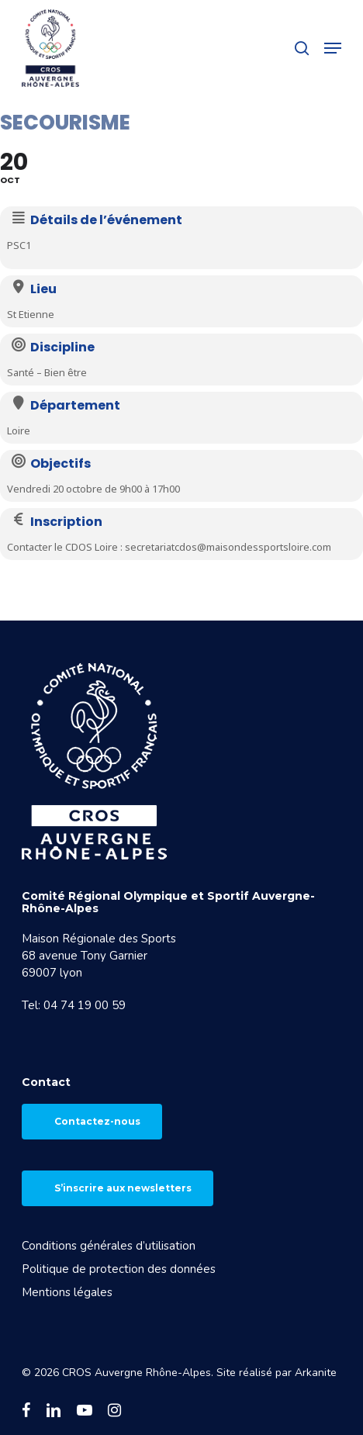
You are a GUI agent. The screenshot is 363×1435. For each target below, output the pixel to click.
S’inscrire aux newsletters (123, 1188)
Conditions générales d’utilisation (108, 1245)
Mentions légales (67, 1292)
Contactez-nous (97, 1121)
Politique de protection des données (119, 1269)
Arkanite (316, 1372)
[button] (332, 48)
